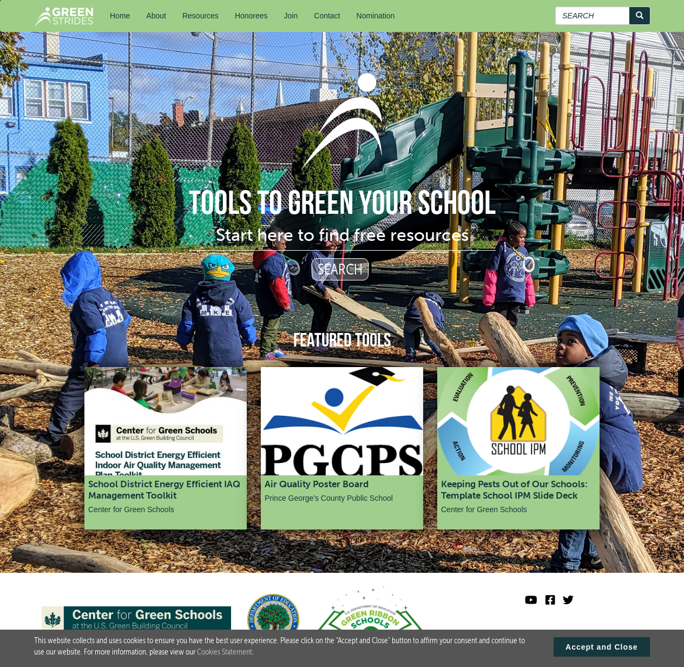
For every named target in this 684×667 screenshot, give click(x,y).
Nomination (376, 15)
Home (120, 15)
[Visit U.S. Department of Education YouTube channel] (531, 600)
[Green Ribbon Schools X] (568, 600)
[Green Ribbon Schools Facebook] (550, 600)
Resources (200, 15)
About (156, 15)
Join (291, 15)
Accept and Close (601, 649)
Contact (327, 15)
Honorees (251, 15)
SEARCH (340, 269)
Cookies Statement (224, 654)
